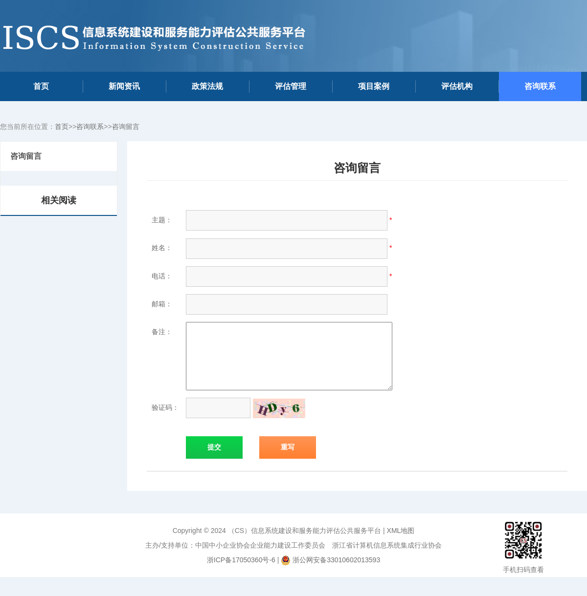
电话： (162, 276)
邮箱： (162, 304)
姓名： (162, 248)
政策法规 (207, 86)
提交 (214, 459)
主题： (162, 220)
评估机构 (457, 86)
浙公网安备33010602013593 (336, 571)
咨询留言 (125, 126)
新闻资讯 (124, 86)
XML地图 (401, 542)
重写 (287, 459)
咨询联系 (540, 86)
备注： (162, 332)
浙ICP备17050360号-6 (241, 571)
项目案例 (373, 86)
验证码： (165, 419)
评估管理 (290, 86)
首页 (41, 86)
